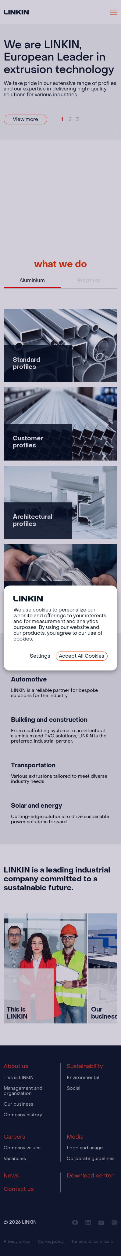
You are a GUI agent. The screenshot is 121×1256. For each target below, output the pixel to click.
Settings (40, 656)
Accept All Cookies (81, 656)
